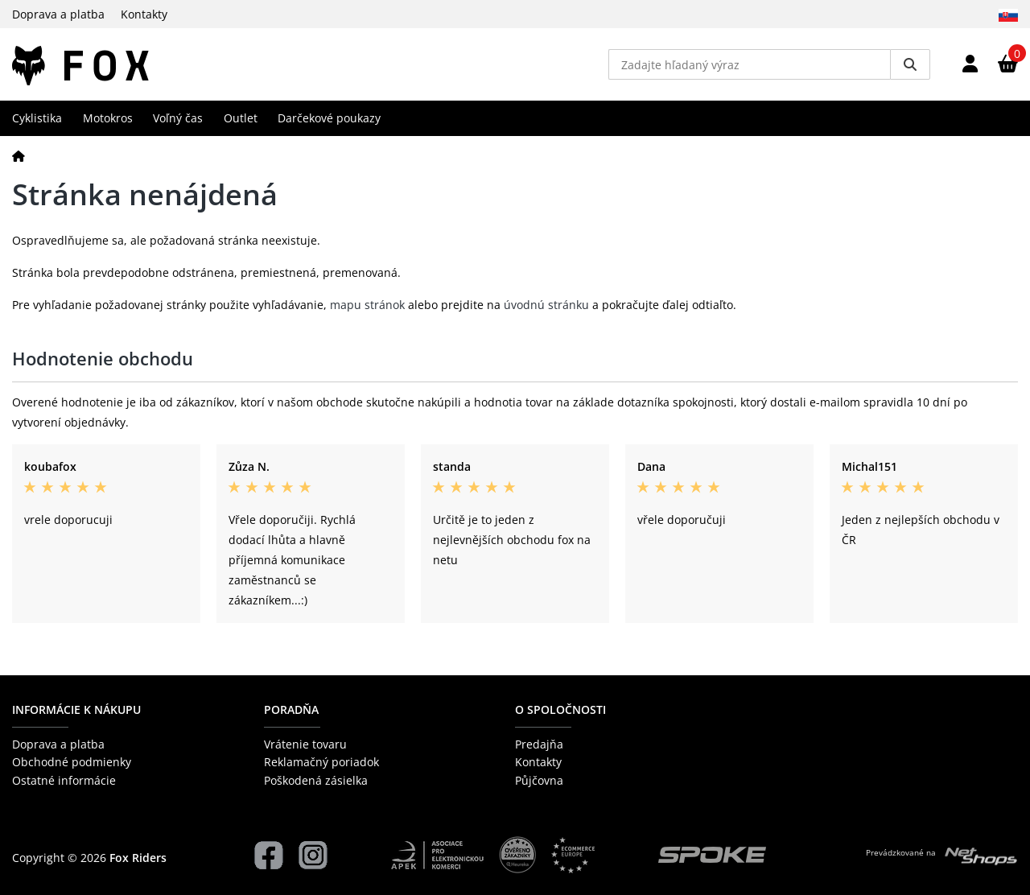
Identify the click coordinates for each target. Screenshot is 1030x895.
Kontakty (144, 14)
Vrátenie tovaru (305, 744)
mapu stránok (367, 304)
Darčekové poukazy (329, 118)
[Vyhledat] (910, 64)
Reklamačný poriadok (321, 761)
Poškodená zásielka (316, 780)
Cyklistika (37, 118)
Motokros (108, 118)
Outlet (241, 118)
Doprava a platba (58, 14)
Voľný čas (178, 118)
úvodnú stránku (546, 304)
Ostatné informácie (64, 780)
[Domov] (18, 155)
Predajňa (539, 744)
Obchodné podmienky (71, 761)
